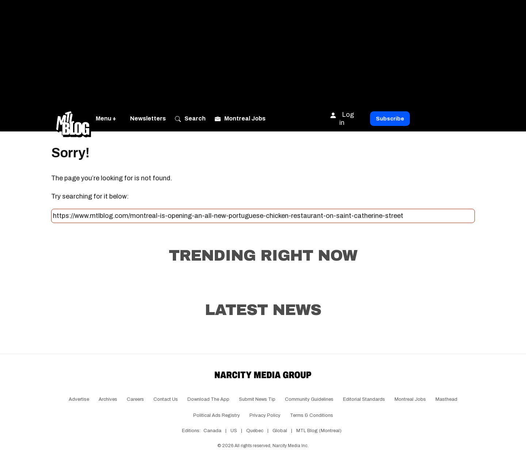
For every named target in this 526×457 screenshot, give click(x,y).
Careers (135, 399)
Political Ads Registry (216, 415)
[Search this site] (263, 216)
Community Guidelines (309, 399)
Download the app (208, 399)
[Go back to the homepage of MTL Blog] (73, 118)
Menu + (106, 118)
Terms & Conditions (311, 415)
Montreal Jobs (410, 399)
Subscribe (390, 119)
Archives (108, 399)
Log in (341, 118)
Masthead (446, 399)
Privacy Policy (265, 415)
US (233, 430)
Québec (254, 430)
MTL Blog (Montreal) (319, 430)
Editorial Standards (364, 399)
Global (279, 430)
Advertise (79, 399)
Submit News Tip (257, 399)
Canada (212, 430)
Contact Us (165, 399)
